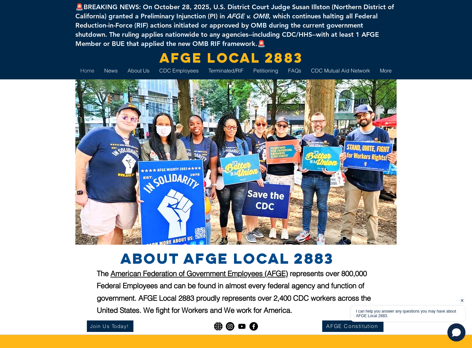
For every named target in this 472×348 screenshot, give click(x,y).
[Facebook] (253, 326)
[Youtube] (242, 326)
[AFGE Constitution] (353, 326)
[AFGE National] (218, 326)
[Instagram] (230, 326)
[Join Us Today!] (110, 326)
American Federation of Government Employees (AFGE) (199, 273)
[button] (456, 332)
